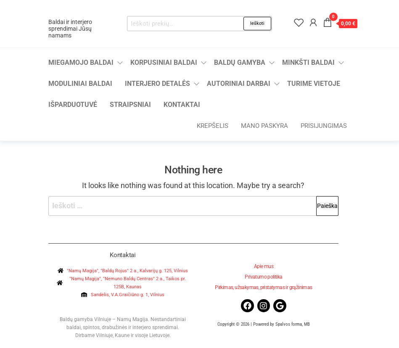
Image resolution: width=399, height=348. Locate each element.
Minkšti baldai (308, 62)
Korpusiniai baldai (163, 62)
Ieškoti (257, 23)
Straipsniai (130, 105)
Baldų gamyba (239, 62)
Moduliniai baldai (80, 84)
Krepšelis (212, 126)
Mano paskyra (264, 126)
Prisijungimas (324, 126)
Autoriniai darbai (238, 84)
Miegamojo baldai (81, 62)
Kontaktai (182, 105)
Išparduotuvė (72, 105)
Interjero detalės (157, 84)
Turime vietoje (313, 84)
